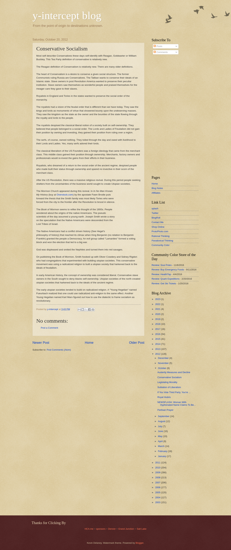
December (163, 358)
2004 (158, 497)
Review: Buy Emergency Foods (168, 269)
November (163, 363)
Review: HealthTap (161, 274)
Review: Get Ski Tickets (164, 283)
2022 (158, 304)
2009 (158, 472)
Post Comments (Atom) (59, 349)
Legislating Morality (167, 382)
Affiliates (156, 193)
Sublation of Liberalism (169, 387)
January (162, 456)
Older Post (136, 342)
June (161, 431)
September (164, 416)
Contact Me (158, 222)
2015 (158, 339)
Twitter (155, 213)
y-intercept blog (66, 15)
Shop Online (158, 227)
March (161, 446)
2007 (158, 482)
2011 (158, 462)
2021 (158, 309)
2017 (158, 329)
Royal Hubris (164, 397)
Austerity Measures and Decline (173, 372)
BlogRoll (156, 217)
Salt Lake (141, 528)
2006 (158, 487)
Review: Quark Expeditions (166, 278)
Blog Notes (157, 188)
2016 (158, 334)
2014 (158, 344)
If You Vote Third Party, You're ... (174, 392)
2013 (158, 349)
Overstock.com (65, 194)
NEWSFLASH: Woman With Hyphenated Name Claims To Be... (176, 403)
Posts (158, 46)
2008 (158, 477)
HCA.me (89, 528)
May (160, 436)
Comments (161, 52)
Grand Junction (126, 528)
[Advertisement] (162, 115)
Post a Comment (49, 327)
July (160, 426)
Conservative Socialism (169, 377)
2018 (158, 324)
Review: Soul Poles (162, 265)
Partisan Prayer (165, 410)
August (162, 421)
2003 (158, 502)
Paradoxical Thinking (162, 240)
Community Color (160, 245)
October (162, 368)
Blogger (139, 543)
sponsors (101, 528)
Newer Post (40, 342)
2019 (158, 319)
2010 (158, 467)
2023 (158, 299)
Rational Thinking (160, 236)
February (163, 451)
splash (155, 208)
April (160, 441)
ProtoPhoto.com (160, 231)
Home (89, 342)
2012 (158, 354)
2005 (158, 492)
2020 (158, 314)
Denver (112, 528)
